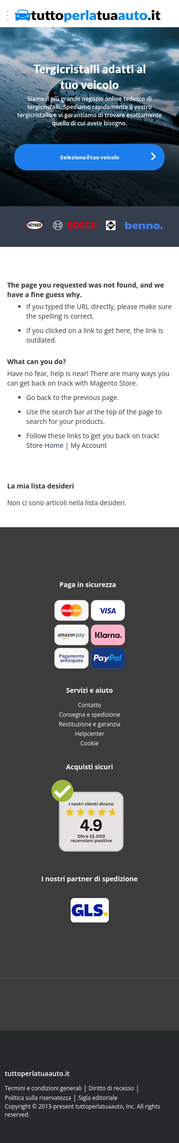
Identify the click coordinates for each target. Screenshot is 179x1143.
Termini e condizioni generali (43, 1088)
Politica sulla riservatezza (38, 1098)
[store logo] (88, 16)
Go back (39, 397)
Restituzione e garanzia (89, 724)
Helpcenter (90, 734)
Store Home (44, 445)
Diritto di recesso (111, 1088)
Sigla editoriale (97, 1098)
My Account (89, 445)
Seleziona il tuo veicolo (89, 157)
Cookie (89, 743)
